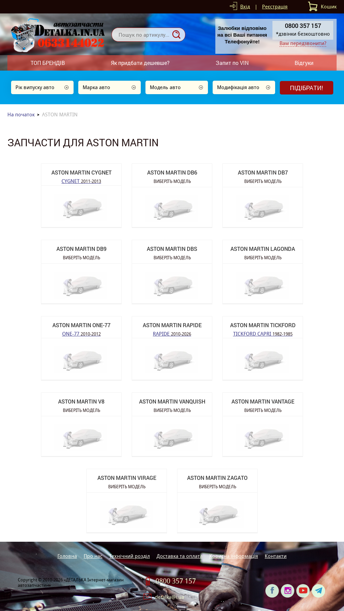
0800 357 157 (176, 581)
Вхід (245, 6)
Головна (67, 556)
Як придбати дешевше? (140, 62)
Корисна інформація (233, 556)
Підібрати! (306, 88)
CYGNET (81, 181)
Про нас (93, 556)
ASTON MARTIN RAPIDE (172, 325)
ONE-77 (81, 333)
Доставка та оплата (180, 556)
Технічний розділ (129, 556)
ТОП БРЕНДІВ (48, 62)
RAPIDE (172, 333)
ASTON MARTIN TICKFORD (263, 325)
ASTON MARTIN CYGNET (81, 172)
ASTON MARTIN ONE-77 (81, 325)
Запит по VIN (232, 62)
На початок (21, 114)
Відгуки (304, 62)
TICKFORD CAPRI (263, 333)
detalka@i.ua (169, 597)
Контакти (276, 556)
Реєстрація (275, 6)
